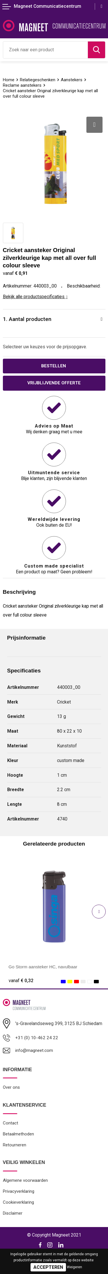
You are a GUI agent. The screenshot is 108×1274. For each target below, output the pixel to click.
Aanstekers (72, 79)
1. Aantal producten (27, 319)
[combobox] (45, 49)
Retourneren (14, 1146)
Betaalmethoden (18, 1134)
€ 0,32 (21, 981)
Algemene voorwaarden (25, 1181)
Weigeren (74, 1267)
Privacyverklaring (19, 1193)
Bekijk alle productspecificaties (35, 296)
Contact (10, 1123)
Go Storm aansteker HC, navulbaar (44, 967)
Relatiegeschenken (38, 79)
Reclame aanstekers (22, 85)
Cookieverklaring (18, 1204)
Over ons (11, 1088)
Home (9, 79)
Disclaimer (13, 1215)
